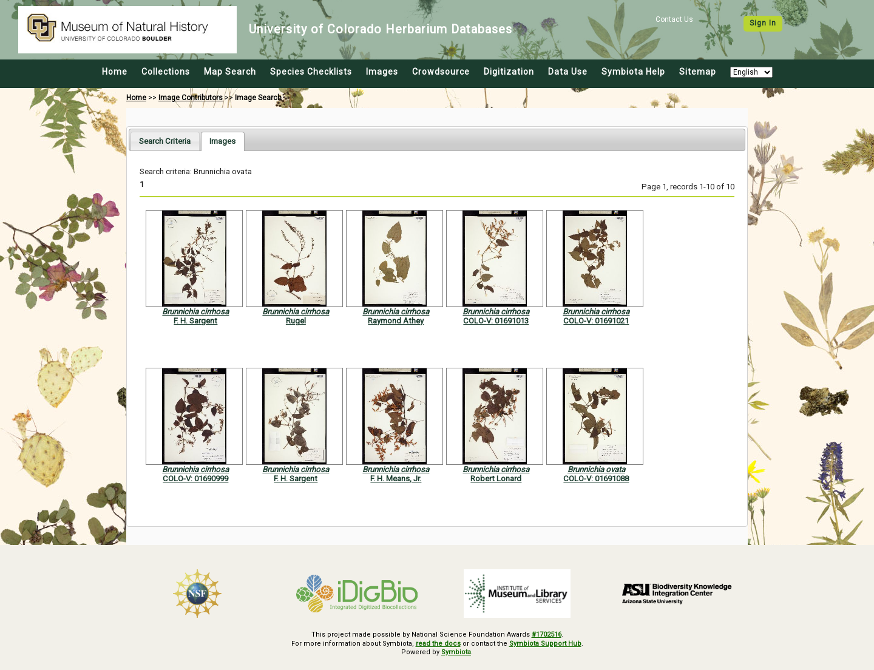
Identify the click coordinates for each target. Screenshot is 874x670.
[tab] (164, 141)
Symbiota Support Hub (545, 644)
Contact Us (674, 19)
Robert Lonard (495, 478)
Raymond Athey (396, 320)
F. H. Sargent (195, 320)
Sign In (763, 23)
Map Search (230, 71)
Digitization (509, 71)
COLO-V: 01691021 (596, 320)
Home (114, 71)
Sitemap (697, 71)
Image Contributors (190, 97)
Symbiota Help (633, 71)
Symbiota (456, 652)
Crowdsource (441, 71)
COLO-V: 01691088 (596, 478)
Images (382, 71)
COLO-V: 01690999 (195, 478)
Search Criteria (165, 141)
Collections (165, 71)
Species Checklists (311, 71)
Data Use (568, 71)
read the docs (438, 644)
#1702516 (546, 634)
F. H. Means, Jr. (395, 478)
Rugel (296, 320)
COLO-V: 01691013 (496, 320)
